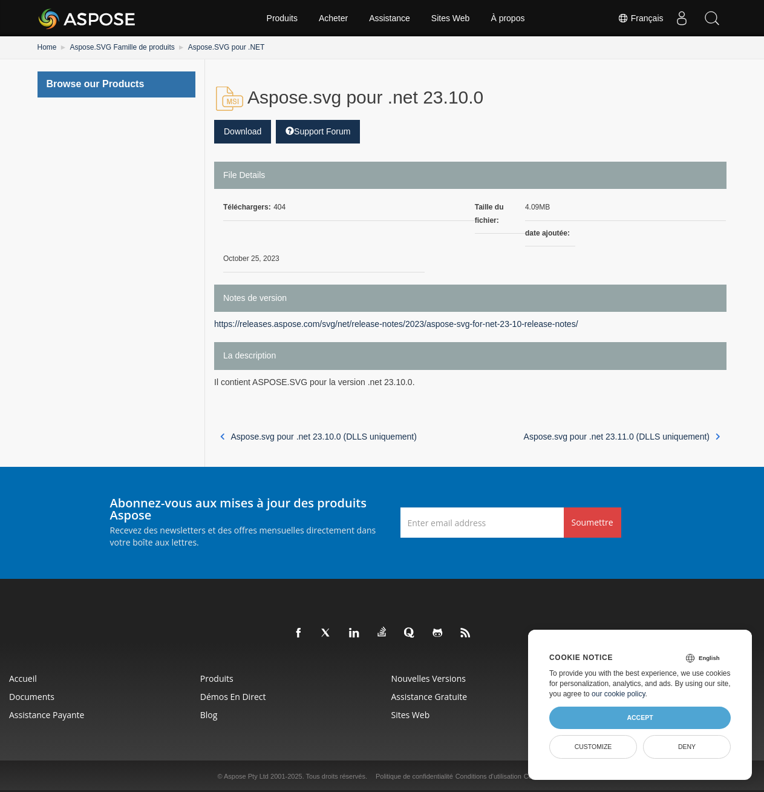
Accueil (23, 678)
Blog (209, 715)
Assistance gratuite (429, 696)
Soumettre (592, 522)
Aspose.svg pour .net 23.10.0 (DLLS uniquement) (318, 436)
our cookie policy (618, 694)
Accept (640, 717)
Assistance (389, 18)
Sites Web (450, 18)
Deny (687, 746)
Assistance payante (46, 715)
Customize (593, 746)
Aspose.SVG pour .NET (226, 47)
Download (242, 131)
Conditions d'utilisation (488, 776)
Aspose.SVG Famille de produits (122, 47)
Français (641, 18)
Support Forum (318, 131)
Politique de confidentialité (414, 776)
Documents (31, 696)
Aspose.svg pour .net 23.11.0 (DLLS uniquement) (622, 436)
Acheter (333, 18)
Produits (282, 18)
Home (47, 47)
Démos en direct (233, 696)
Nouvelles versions (428, 678)
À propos (507, 18)
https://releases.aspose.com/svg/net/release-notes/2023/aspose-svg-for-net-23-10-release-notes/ (396, 324)
